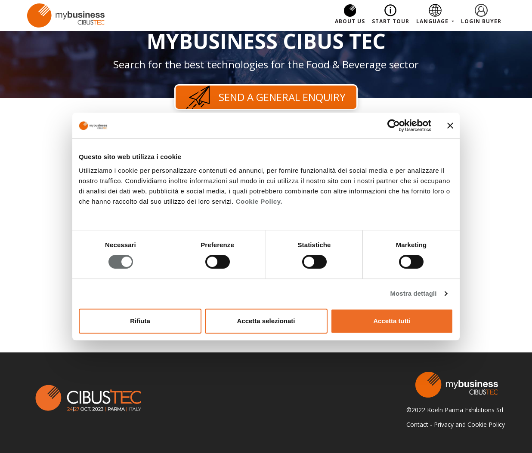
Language (433, 21)
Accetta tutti (392, 320)
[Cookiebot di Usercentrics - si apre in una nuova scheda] (393, 125)
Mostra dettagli (413, 293)
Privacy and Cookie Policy (469, 424)
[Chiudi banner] (450, 125)
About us (350, 21)
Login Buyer (481, 21)
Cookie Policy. (259, 201)
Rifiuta (140, 320)
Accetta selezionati (266, 320)
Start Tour (390, 21)
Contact (417, 424)
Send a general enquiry (266, 97)
